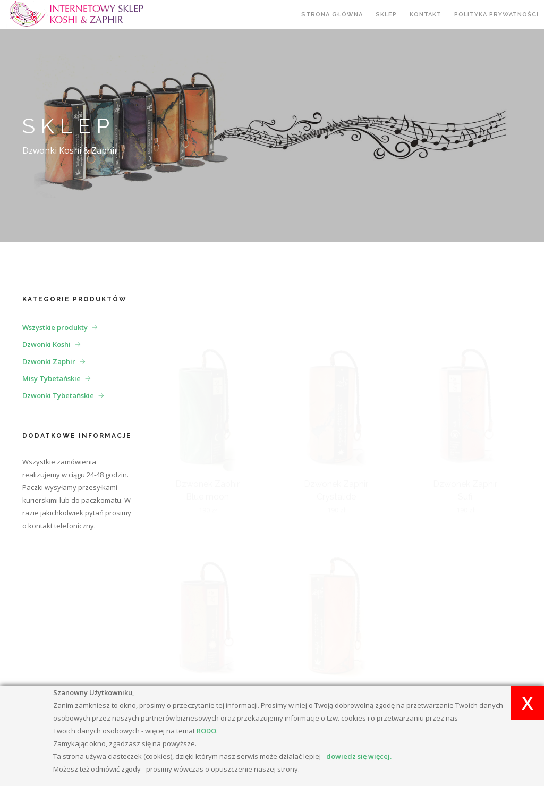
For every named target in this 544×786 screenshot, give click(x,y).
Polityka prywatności (496, 14)
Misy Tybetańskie (51, 378)
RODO (206, 731)
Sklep (386, 14)
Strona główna (332, 14)
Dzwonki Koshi (46, 344)
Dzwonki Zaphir (48, 361)
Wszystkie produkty (55, 327)
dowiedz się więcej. (359, 756)
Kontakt (425, 14)
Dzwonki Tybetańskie (58, 395)
